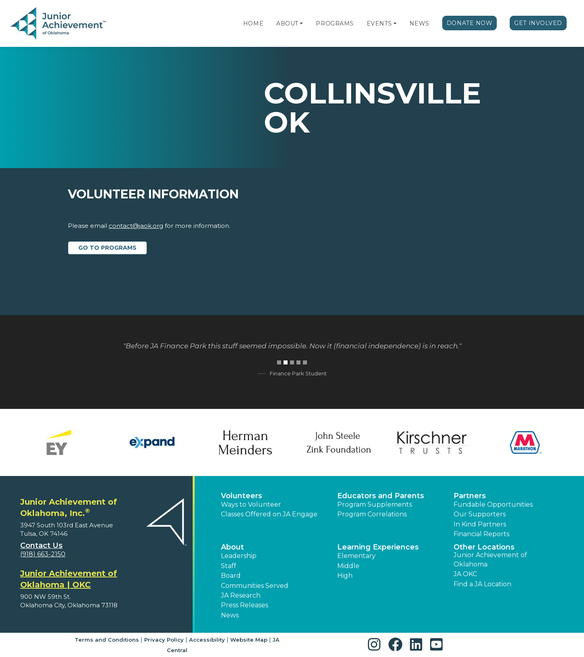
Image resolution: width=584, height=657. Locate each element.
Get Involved (538, 23)
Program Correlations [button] (372, 514)
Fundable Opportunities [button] (493, 504)
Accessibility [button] (207, 639)
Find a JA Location (482, 584)
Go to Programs (107, 247)
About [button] (232, 547)
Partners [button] (470, 495)
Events (379, 23)
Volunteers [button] (241, 495)
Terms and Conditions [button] (107, 639)
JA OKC (465, 574)
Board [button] (231, 575)
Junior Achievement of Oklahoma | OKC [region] (68, 579)
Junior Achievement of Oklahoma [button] (490, 559)
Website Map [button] (248, 639)
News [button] (230, 615)
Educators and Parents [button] (380, 495)
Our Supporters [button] (480, 514)
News (419, 23)
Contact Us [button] (41, 545)
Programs (334, 23)
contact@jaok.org (136, 226)
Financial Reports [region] (481, 534)
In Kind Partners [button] (480, 524)
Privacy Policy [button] (164, 639)
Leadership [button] (238, 556)
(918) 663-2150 (42, 554)
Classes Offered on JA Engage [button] (269, 514)
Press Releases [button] (244, 605)
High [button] (345, 575)
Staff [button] (228, 566)
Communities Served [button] (254, 586)
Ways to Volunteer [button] (251, 504)
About (287, 23)
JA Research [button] (240, 595)
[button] (301, 23)
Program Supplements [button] (374, 504)
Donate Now (470, 23)
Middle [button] (348, 566)
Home (253, 23)
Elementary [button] (356, 556)
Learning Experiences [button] (378, 547)
